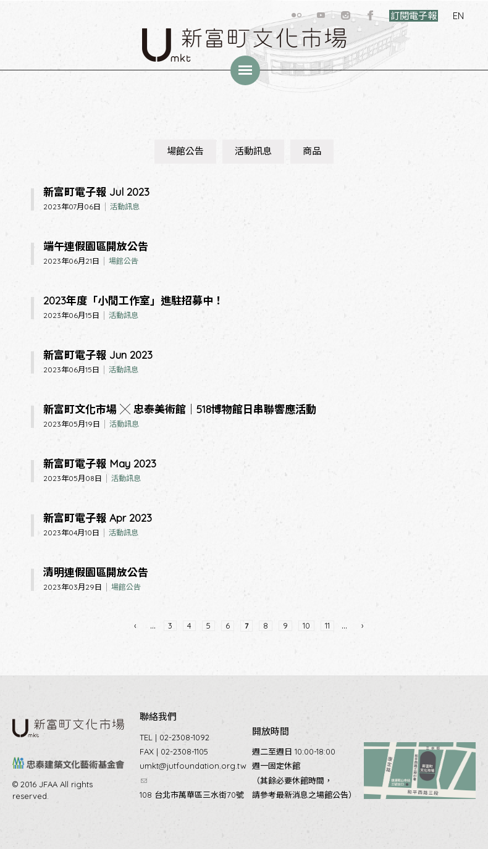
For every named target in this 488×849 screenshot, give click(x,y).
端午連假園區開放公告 (95, 246)
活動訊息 (253, 151)
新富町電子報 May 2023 (99, 463)
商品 (312, 151)
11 (327, 625)
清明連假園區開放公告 (95, 572)
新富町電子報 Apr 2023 (97, 517)
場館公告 (185, 151)
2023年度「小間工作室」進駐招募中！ (133, 300)
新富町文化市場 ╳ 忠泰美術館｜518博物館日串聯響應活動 (179, 409)
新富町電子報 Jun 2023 (98, 354)
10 (306, 625)
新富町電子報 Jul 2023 (96, 191)
